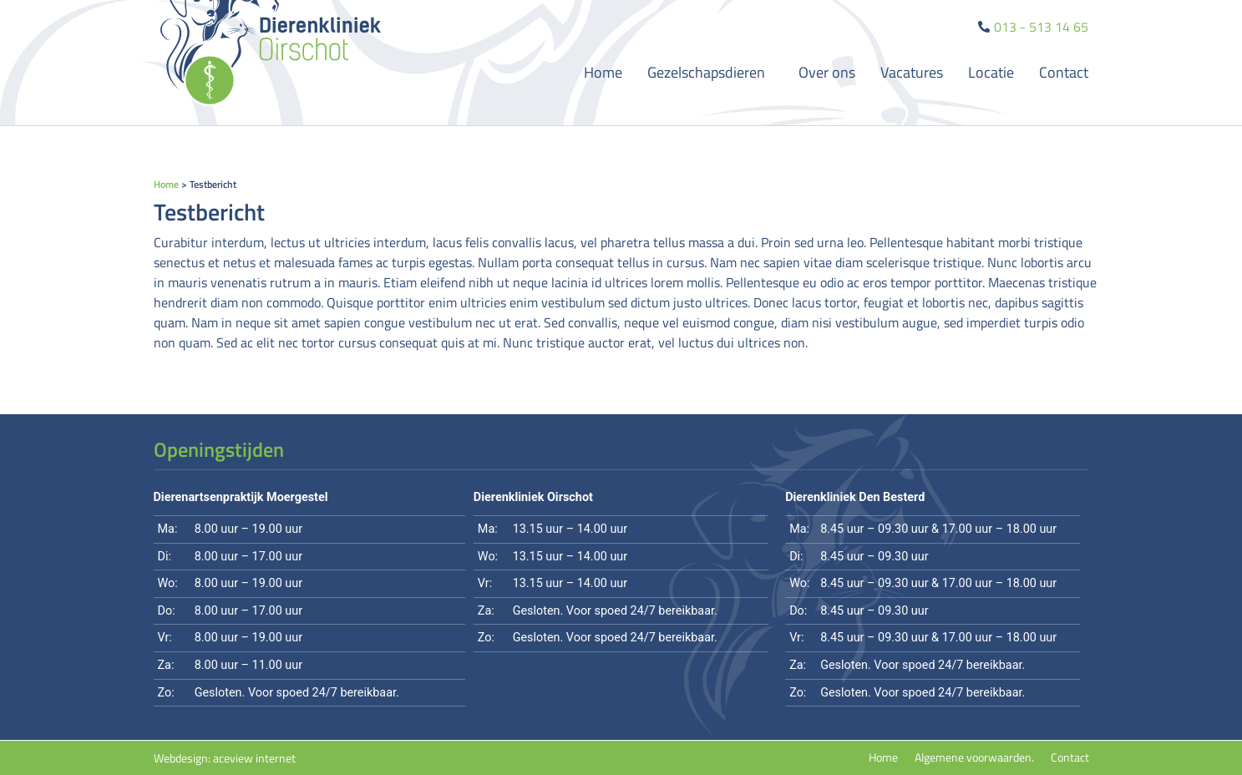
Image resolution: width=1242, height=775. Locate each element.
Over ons (826, 72)
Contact (1063, 72)
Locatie (991, 72)
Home (603, 72)
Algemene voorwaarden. (974, 757)
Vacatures (911, 72)
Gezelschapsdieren (710, 72)
